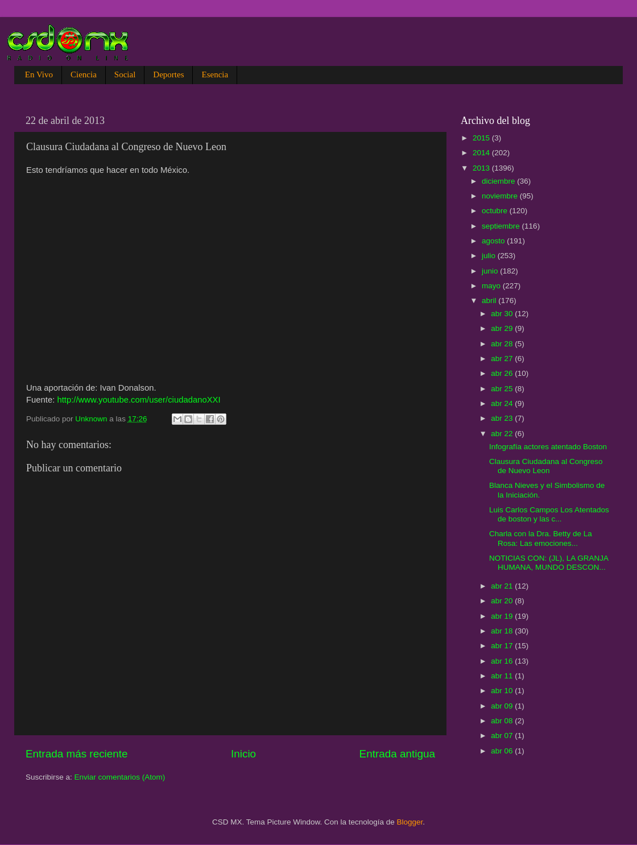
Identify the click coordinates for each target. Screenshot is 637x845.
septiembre (502, 226)
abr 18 (503, 631)
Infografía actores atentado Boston (548, 446)
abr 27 (503, 358)
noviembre (501, 196)
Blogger (410, 822)
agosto (494, 241)
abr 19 (503, 616)
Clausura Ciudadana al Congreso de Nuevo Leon (546, 466)
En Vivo (39, 74)
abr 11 (503, 676)
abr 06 (503, 751)
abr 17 (503, 645)
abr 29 (503, 328)
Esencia (214, 74)
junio (491, 271)
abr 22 (503, 433)
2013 (482, 168)
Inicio (243, 754)
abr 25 (503, 388)
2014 (482, 152)
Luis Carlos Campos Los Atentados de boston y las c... (549, 514)
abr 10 (503, 690)
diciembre (499, 181)
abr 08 (503, 720)
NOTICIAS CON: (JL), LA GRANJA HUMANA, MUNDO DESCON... (548, 562)
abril (490, 300)
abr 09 (503, 706)
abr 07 (503, 735)
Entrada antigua (397, 754)
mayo (492, 285)
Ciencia (84, 74)
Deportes (168, 74)
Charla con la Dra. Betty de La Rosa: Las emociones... (540, 538)
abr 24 (503, 403)
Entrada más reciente (77, 754)
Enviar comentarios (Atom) (120, 777)
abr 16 (503, 661)
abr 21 (503, 586)
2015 (482, 138)
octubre (496, 210)
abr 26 (503, 373)
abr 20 (503, 601)
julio (490, 255)
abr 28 (503, 343)
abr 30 (503, 313)
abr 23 (503, 418)
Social (125, 74)
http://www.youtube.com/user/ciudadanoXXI (138, 399)
